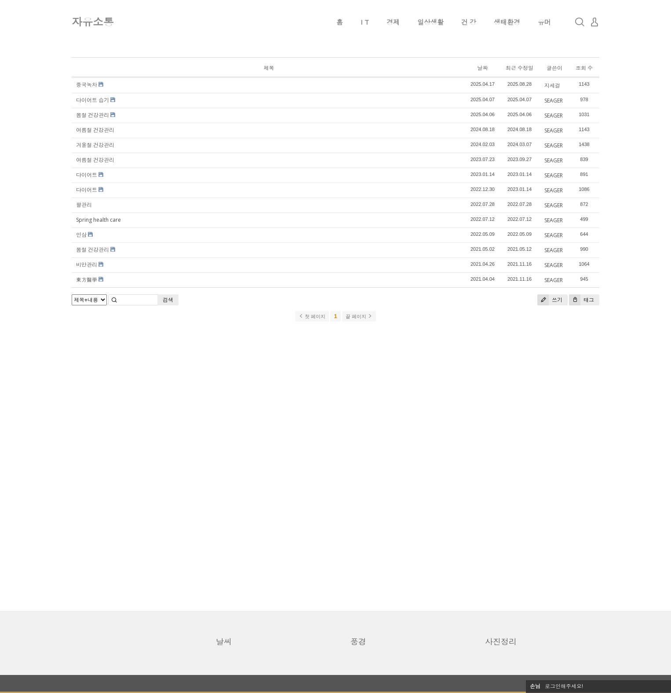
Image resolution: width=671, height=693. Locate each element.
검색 (168, 300)
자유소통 (93, 22)
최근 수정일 (519, 68)
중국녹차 (86, 84)
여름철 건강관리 (95, 130)
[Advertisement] (335, 466)
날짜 (482, 68)
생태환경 (507, 22)
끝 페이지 (359, 316)
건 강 (468, 22)
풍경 (358, 641)
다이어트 (86, 175)
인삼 (81, 234)
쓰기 (549, 299)
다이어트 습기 (92, 100)
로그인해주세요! (564, 686)
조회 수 (584, 68)
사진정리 (501, 641)
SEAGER (553, 100)
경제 (393, 22)
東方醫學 (86, 279)
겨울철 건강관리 (95, 145)
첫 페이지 (312, 316)
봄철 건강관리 (92, 115)
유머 (544, 22)
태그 (581, 299)
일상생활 (430, 22)
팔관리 (84, 205)
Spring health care (98, 220)
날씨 (224, 641)
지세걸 (552, 85)
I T (365, 22)
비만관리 (86, 264)
